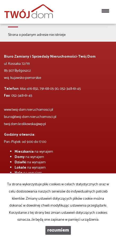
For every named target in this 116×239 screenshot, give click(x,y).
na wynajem (34, 152)
